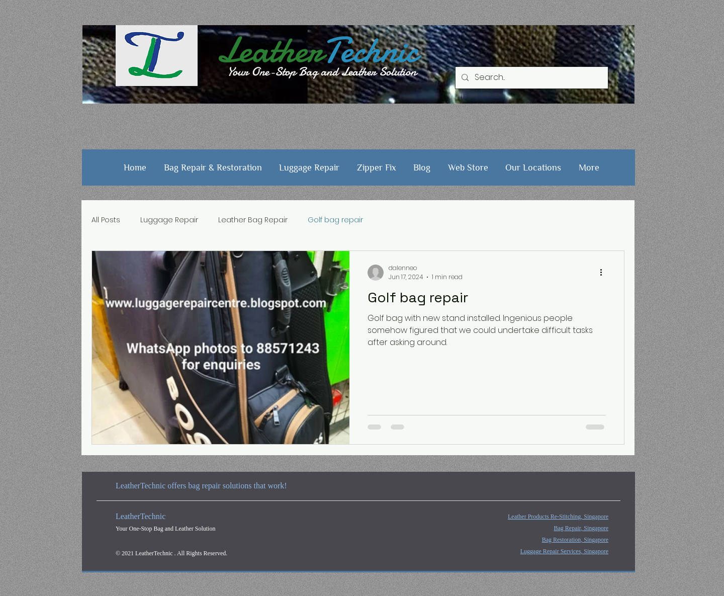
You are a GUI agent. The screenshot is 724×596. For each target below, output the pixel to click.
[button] (213, 167)
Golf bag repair (335, 220)
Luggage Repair (169, 220)
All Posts (106, 220)
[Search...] (531, 78)
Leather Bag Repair (253, 220)
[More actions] (604, 273)
